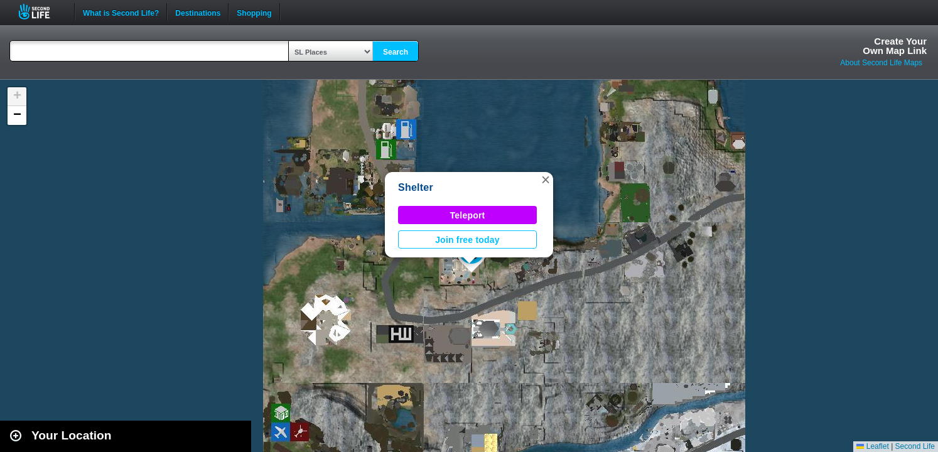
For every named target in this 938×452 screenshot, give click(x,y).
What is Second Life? (121, 12)
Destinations (197, 12)
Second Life (41, 11)
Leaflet (872, 446)
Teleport (467, 215)
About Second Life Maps (881, 62)
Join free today (467, 240)
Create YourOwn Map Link (895, 46)
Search (395, 52)
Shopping (254, 12)
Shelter (415, 187)
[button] (545, 179)
